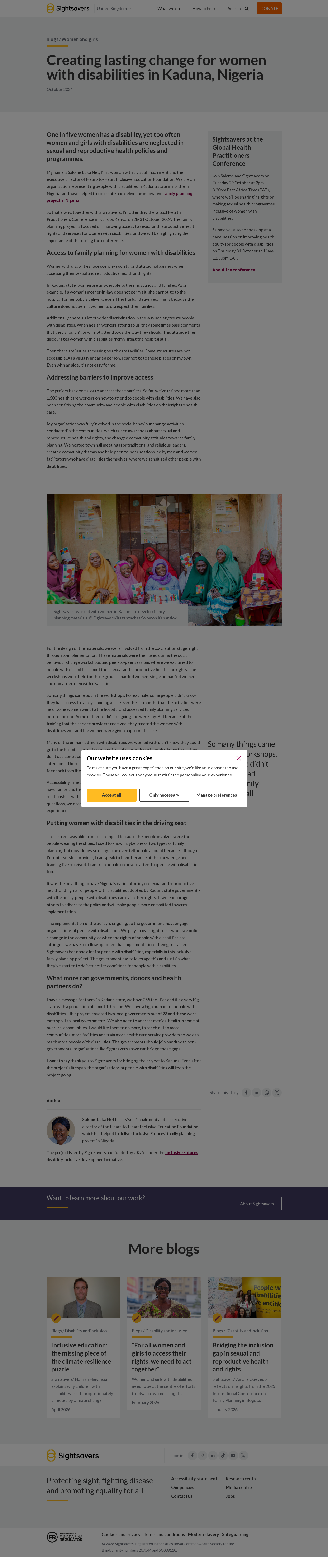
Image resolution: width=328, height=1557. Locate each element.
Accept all (111, 795)
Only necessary (164, 795)
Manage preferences (216, 795)
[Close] (239, 758)
